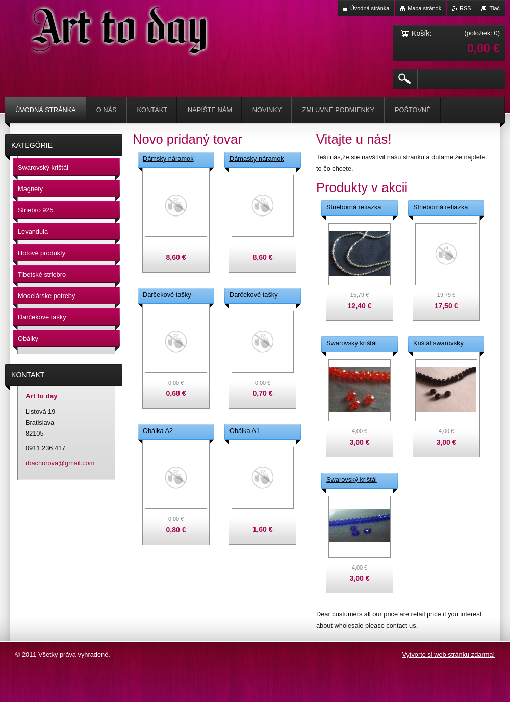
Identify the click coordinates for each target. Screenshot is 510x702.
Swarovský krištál (351, 343)
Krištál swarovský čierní (438, 343)
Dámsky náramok (168, 159)
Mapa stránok (424, 8)
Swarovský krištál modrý (351, 480)
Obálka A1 (245, 431)
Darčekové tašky (254, 295)
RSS (465, 8)
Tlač (494, 8)
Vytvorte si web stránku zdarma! (448, 654)
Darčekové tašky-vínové (168, 295)
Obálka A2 (158, 431)
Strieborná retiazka (353, 207)
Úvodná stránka (369, 8)
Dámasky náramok (257, 159)
